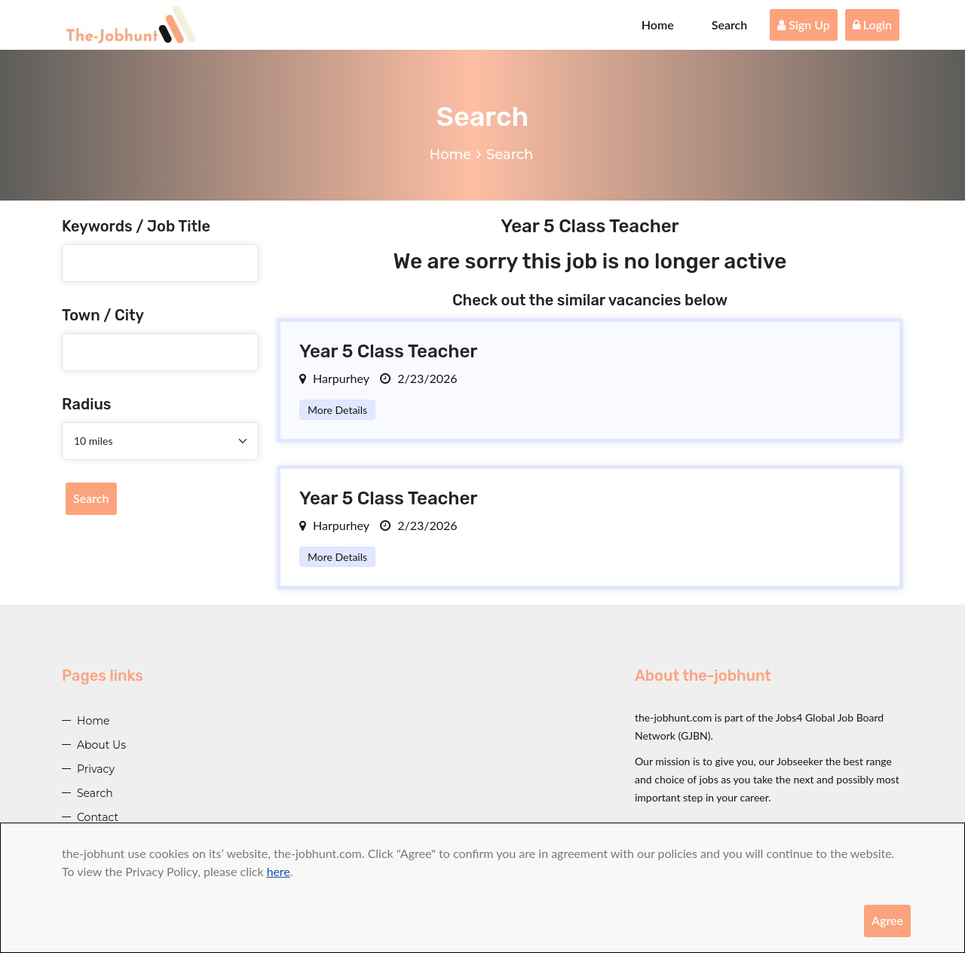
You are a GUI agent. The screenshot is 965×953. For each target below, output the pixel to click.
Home (658, 24)
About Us (101, 745)
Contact (97, 817)
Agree (887, 920)
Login (872, 24)
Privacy (96, 769)
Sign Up (803, 24)
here (278, 871)
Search (730, 24)
